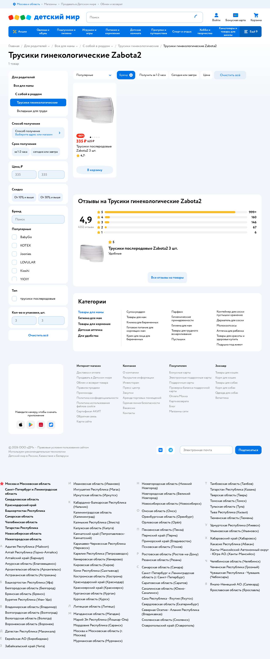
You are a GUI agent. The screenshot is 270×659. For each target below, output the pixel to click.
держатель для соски (230, 320)
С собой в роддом (96, 46)
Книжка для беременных (142, 322)
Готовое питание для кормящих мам (140, 329)
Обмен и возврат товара (92, 382)
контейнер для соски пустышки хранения (230, 313)
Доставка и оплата (88, 372)
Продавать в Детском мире (94, 377)
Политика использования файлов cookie (93, 404)
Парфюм (177, 312)
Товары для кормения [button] (94, 324)
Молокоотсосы (227, 325)
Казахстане (46, 456)
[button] (251, 31)
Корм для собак (225, 387)
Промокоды (84, 393)
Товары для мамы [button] (91, 312)
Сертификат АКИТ (89, 411)
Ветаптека (221, 398)
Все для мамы (65, 46)
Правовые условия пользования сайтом (63, 447)
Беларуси (62, 456)
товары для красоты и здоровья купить (230, 337)
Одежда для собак (226, 393)
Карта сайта (84, 421)
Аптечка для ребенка (230, 331)
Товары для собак (226, 382)
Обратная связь (86, 416)
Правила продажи (88, 387)
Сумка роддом (136, 312)
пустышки (178, 339)
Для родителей (35, 46)
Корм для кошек (225, 377)
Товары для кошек (226, 372)
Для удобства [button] (88, 336)
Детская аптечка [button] (90, 330)
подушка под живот (230, 344)
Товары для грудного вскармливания (184, 332)
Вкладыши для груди (32, 111)
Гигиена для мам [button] (90, 318)
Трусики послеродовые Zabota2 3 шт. (143, 248)
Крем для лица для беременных (138, 337)
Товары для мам (136, 317)
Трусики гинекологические (138, 46)
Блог (172, 406)
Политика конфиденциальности (97, 398)
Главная (13, 46)
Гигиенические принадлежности (182, 318)
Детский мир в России (23, 456)
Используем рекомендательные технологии (37, 451)
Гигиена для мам (181, 325)
